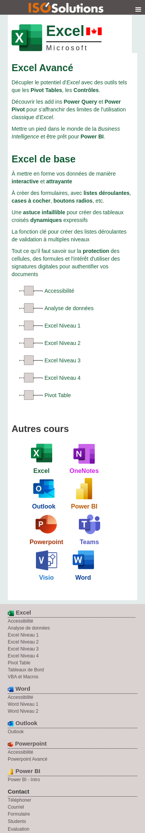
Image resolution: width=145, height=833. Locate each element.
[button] (138, 9)
